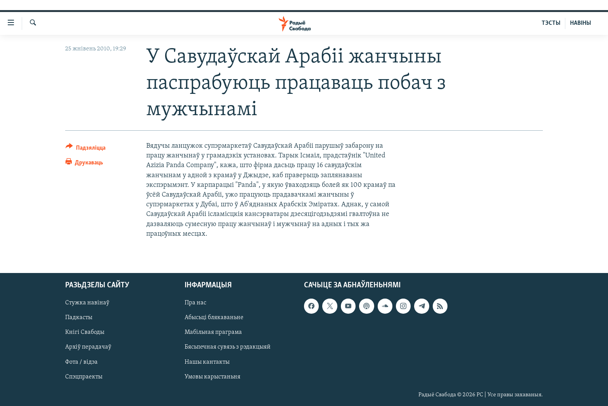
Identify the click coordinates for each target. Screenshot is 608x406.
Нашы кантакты (207, 362)
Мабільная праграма (213, 332)
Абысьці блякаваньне (214, 317)
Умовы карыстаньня (212, 377)
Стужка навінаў (87, 303)
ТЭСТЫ (551, 23)
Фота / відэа (81, 362)
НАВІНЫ (580, 23)
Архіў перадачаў (88, 347)
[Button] (85, 149)
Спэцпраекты (83, 377)
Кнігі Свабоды (84, 332)
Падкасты (78, 317)
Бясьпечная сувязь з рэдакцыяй (228, 347)
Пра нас (195, 303)
